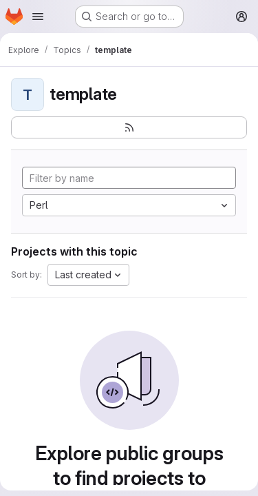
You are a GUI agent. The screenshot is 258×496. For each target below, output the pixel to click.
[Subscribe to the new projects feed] (129, 127)
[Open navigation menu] (38, 17)
